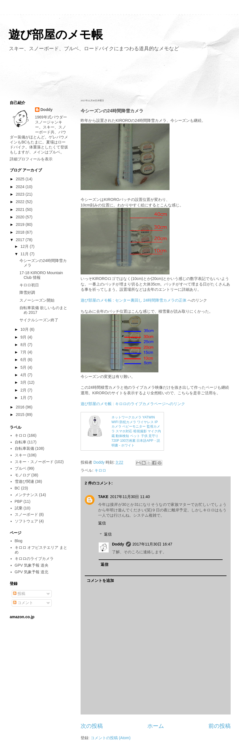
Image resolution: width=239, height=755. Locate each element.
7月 (24, 352)
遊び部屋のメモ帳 (55, 34)
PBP (19, 501)
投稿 (19, 593)
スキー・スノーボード (34, 461)
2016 (21, 407)
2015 (21, 414)
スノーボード (26, 514)
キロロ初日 (29, 285)
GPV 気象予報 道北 (31, 572)
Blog (19, 541)
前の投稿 (219, 726)
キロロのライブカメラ (34, 558)
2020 (21, 217)
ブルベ (20, 468)
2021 (21, 209)
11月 (24, 254)
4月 (24, 375)
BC (17, 488)
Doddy (118, 544)
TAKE (103, 496)
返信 (102, 523)
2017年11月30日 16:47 (152, 544)
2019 (21, 224)
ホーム (155, 726)
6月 (24, 359)
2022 (21, 202)
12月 (24, 246)
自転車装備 (24, 448)
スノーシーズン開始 (36, 300)
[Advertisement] (119, 74)
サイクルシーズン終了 (38, 320)
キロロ (100, 470)
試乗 (19, 508)
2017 (21, 240)
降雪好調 (27, 292)
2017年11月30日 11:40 (130, 496)
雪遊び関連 (24, 481)
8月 (24, 344)
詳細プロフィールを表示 (31, 159)
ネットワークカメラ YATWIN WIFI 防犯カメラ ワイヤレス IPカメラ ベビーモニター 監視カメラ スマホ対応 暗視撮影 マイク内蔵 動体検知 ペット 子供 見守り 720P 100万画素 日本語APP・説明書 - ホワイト (136, 431)
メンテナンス (26, 495)
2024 (21, 187)
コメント (23, 602)
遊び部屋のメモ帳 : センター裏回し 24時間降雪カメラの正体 (133, 300)
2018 (21, 232)
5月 (24, 367)
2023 (21, 194)
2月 (24, 390)
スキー (20, 455)
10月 (24, 329)
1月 (24, 397)
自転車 (20, 442)
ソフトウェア (26, 521)
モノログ (22, 475)
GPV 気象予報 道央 (31, 565)
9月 (24, 337)
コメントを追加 (100, 580)
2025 (21, 179)
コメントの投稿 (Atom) (111, 738)
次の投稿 (92, 726)
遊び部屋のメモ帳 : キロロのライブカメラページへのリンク (133, 404)
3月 (24, 382)
